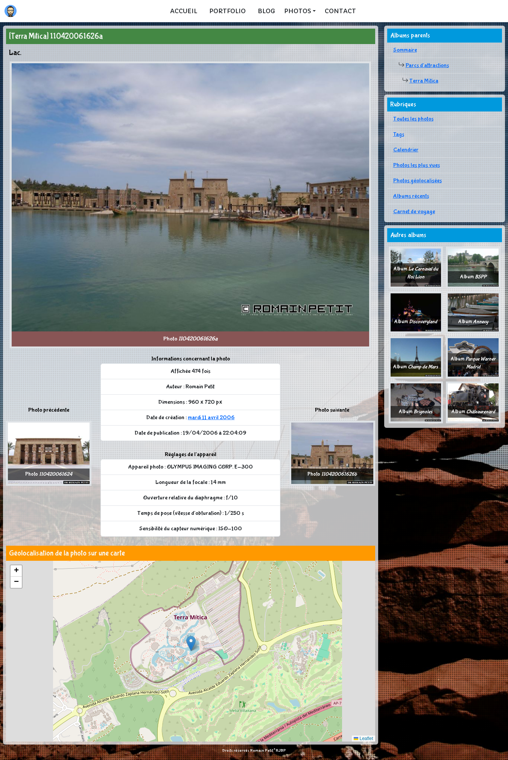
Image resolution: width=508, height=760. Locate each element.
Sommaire (405, 49)
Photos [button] (297, 11)
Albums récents (411, 196)
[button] (191, 643)
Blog (266, 11)
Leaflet (363, 738)
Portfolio (227, 11)
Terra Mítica (423, 80)
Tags (398, 134)
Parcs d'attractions (427, 65)
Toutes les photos (413, 118)
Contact (340, 11)
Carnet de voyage (414, 211)
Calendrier (405, 149)
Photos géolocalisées (417, 180)
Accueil (183, 11)
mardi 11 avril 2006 (211, 417)
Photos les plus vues (416, 165)
